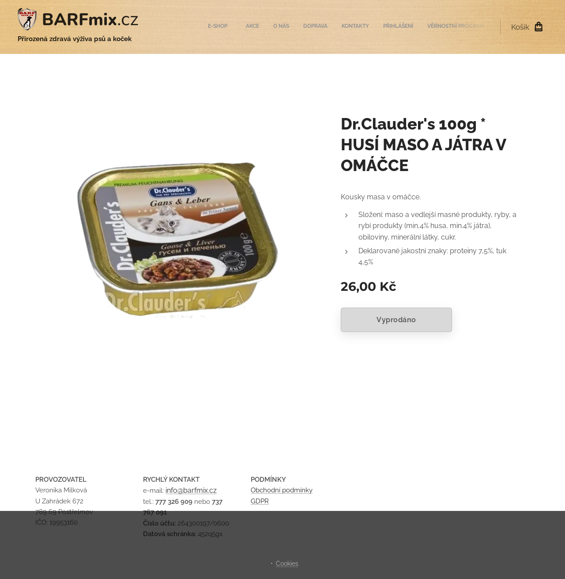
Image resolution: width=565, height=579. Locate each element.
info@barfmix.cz (191, 490)
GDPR (260, 501)
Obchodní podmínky (282, 490)
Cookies (287, 563)
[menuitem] (400, 27)
